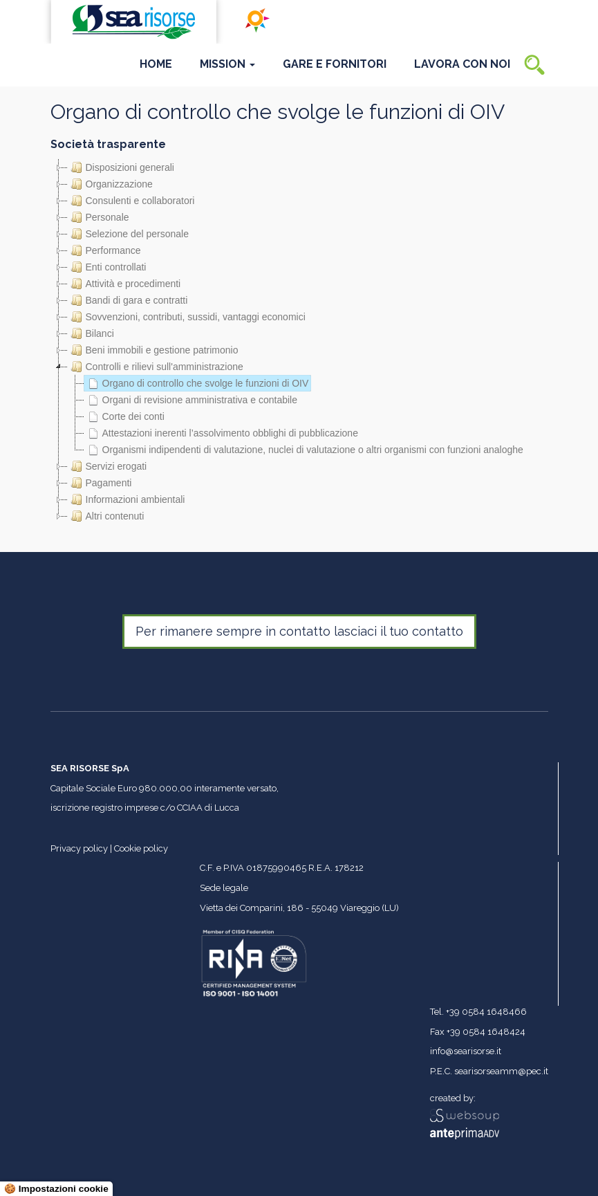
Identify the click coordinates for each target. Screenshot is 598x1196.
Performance (104, 250)
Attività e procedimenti (124, 283)
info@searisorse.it (465, 1051)
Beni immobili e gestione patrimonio (153, 350)
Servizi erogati (107, 466)
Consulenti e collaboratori (131, 200)
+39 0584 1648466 (486, 1011)
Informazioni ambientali (126, 499)
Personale (98, 217)
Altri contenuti (106, 516)
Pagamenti (100, 483)
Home (156, 64)
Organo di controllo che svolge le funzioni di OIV (196, 383)
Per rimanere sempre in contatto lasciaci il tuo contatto (299, 631)
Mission (227, 64)
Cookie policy (141, 848)
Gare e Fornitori (334, 64)
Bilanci (91, 333)
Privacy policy (79, 848)
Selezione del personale (128, 234)
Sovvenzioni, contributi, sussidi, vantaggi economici (187, 317)
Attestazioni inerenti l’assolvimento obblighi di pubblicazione (221, 433)
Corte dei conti (124, 416)
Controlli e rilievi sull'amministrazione (155, 366)
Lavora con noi (462, 64)
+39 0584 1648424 (486, 1032)
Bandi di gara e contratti (128, 300)
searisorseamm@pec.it (501, 1071)
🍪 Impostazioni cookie (56, 1189)
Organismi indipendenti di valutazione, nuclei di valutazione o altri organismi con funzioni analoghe (303, 449)
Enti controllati (107, 267)
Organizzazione (110, 184)
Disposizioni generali (121, 167)
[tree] (299, 341)
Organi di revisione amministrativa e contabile (190, 400)
